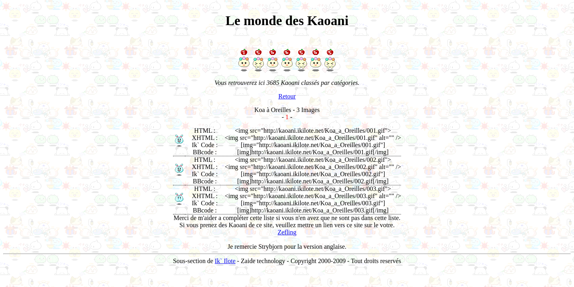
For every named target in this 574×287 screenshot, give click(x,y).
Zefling (286, 232)
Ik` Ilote (225, 261)
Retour (287, 96)
